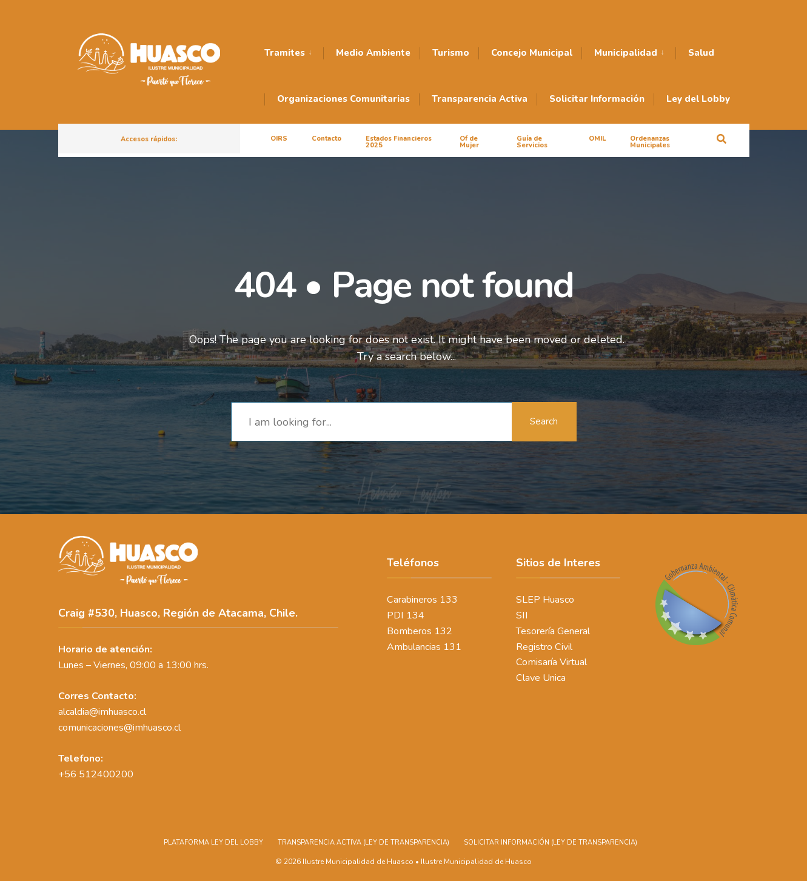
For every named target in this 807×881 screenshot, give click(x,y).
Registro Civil (544, 644)
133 (449, 596)
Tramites (284, 53)
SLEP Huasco (545, 596)
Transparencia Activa (479, 99)
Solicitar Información (597, 99)
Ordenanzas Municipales (650, 142)
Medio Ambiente (373, 53)
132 (443, 628)
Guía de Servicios (532, 142)
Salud (701, 53)
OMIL (597, 138)
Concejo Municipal (531, 53)
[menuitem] (293, 53)
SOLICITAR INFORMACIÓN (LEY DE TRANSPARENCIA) (550, 837)
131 (452, 644)
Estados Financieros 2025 (399, 142)
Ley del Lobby (698, 99)
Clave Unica (541, 675)
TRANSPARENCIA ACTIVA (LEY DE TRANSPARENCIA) (363, 837)
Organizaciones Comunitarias (343, 99)
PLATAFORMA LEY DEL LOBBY (213, 837)
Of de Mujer (469, 142)
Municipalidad (625, 53)
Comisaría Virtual (551, 659)
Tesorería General (553, 628)
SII (522, 612)
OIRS (278, 138)
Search (543, 418)
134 (415, 612)
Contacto (326, 138)
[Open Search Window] (720, 138)
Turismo (450, 53)
